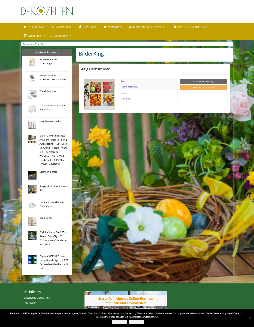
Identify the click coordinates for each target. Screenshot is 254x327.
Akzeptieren (119, 322)
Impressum (30, 303)
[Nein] (249, 318)
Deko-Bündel (46, 218)
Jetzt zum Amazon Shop (203, 88)
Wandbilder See (48, 91)
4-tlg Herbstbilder (95, 69)
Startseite (27, 44)
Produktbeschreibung (203, 81)
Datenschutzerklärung (37, 298)
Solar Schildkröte (48, 172)
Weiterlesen (136, 322)
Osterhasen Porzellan (51, 121)
